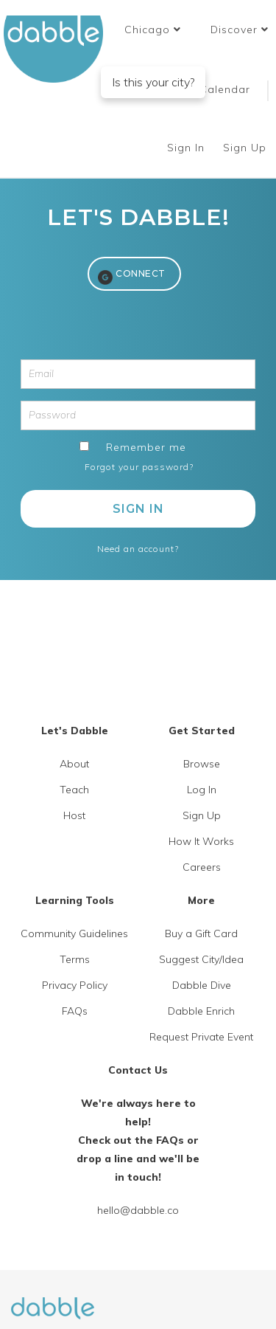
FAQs (75, 1011)
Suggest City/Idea (201, 959)
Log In (201, 789)
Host (74, 815)
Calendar (224, 89)
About (74, 763)
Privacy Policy (74, 985)
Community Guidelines (74, 933)
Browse (201, 763)
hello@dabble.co (138, 1210)
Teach (74, 789)
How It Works (201, 841)
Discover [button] (239, 29)
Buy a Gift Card (201, 933)
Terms (75, 959)
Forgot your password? (139, 466)
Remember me (146, 447)
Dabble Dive (201, 985)
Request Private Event (201, 1036)
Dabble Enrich (201, 1011)
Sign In (187, 147)
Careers (202, 867)
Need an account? (138, 548)
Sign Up (246, 147)
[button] (152, 29)
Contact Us (138, 1070)
